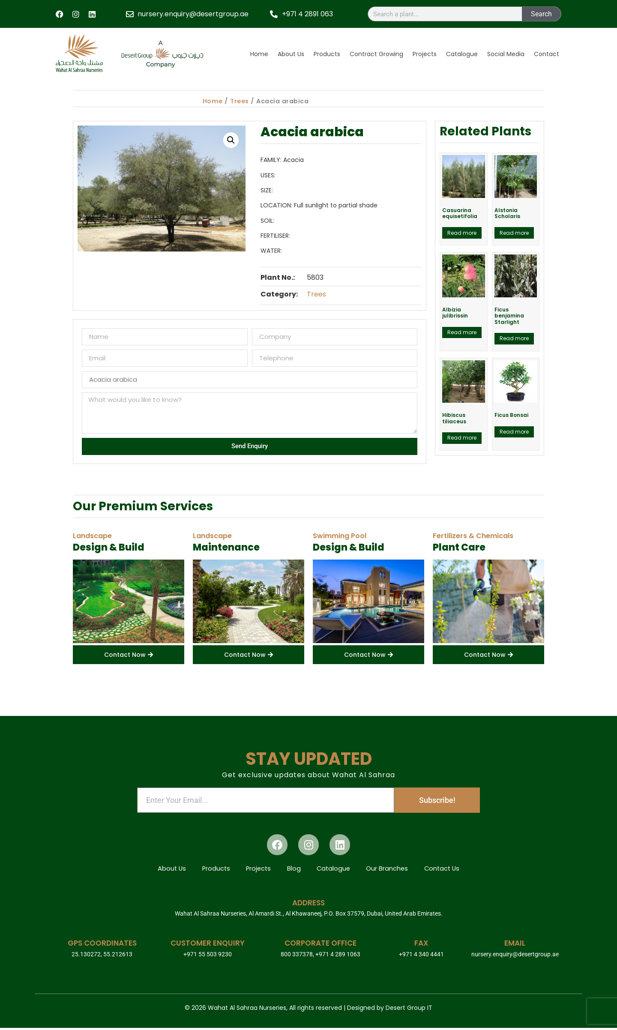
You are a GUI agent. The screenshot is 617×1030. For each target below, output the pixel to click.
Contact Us (447, 869)
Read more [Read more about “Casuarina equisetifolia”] (461, 233)
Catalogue (462, 54)
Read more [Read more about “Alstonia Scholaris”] (514, 233)
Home (259, 54)
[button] (231, 140)
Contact (546, 54)
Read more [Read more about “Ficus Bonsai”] (514, 431)
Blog (293, 869)
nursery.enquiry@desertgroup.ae (515, 956)
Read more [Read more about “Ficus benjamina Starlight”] (514, 338)
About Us (291, 54)
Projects (425, 54)
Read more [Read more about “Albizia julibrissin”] (461, 332)
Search (541, 14)
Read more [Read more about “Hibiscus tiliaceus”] (461, 437)
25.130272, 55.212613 (102, 956)
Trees (239, 101)
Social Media (505, 54)
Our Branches (390, 869)
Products (327, 54)
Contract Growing (376, 54)
